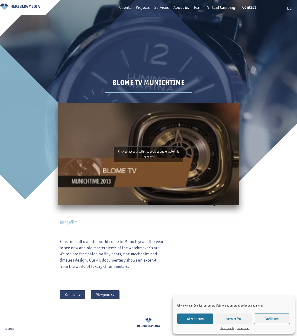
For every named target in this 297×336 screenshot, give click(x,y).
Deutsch (9, 328)
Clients (118, 8)
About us (174, 8)
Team (191, 8)
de (289, 8)
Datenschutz (227, 328)
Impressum (243, 328)
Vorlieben (272, 319)
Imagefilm (68, 222)
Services (155, 8)
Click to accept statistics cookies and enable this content (148, 154)
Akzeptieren (195, 319)
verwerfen (233, 319)
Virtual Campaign (215, 8)
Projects (136, 8)
